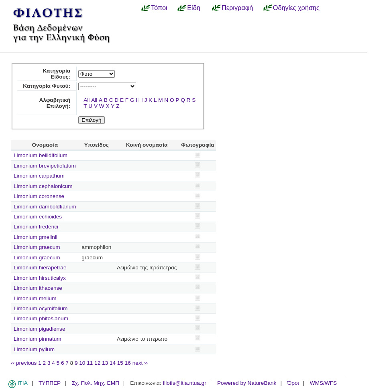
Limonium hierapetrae (40, 268)
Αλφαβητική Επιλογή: (54, 103)
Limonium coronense (39, 196)
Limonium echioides (38, 217)
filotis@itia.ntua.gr (184, 383)
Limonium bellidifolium (40, 155)
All (86, 100)
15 (120, 363)
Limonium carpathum (39, 176)
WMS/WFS (323, 383)
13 (105, 363)
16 (128, 363)
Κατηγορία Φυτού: (46, 86)
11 (90, 363)
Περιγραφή (237, 7)
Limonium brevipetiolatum (45, 166)
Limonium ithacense (38, 288)
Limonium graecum (37, 247)
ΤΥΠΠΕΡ (50, 383)
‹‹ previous (24, 363)
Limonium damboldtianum (45, 207)
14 (113, 363)
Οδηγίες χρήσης (296, 7)
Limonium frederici (36, 227)
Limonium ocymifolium (40, 308)
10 (82, 363)
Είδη (193, 7)
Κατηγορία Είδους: (56, 74)
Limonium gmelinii (35, 237)
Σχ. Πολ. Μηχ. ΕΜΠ (95, 383)
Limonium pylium (34, 349)
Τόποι (159, 7)
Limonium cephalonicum (43, 186)
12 (97, 363)
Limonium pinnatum (37, 339)
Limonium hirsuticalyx (40, 278)
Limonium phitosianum (41, 318)
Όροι (293, 383)
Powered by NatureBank (246, 383)
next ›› (140, 363)
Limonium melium (35, 298)
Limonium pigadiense (39, 329)
